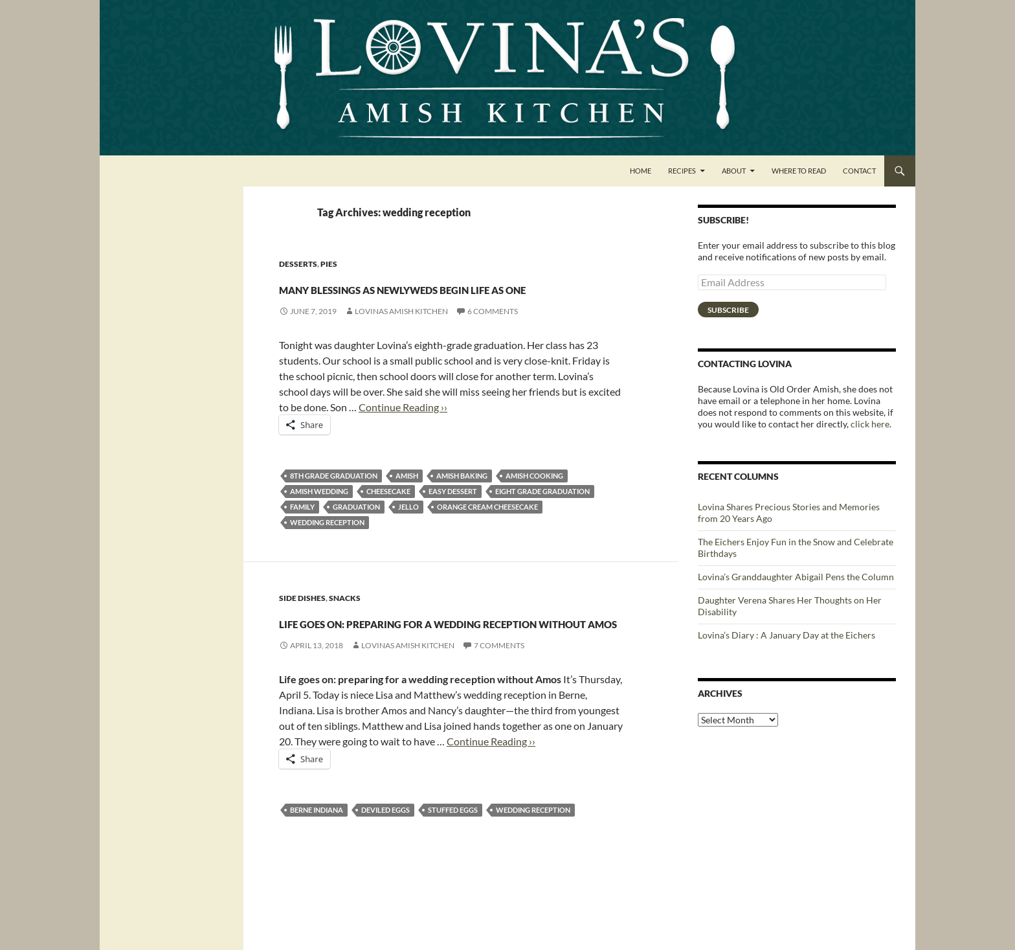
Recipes (682, 170)
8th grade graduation (333, 499)
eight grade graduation (542, 514)
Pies (328, 264)
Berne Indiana (316, 880)
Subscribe (728, 310)
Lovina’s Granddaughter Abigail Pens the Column (796, 576)
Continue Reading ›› (403, 430)
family (302, 530)
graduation (356, 530)
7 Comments (499, 715)
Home (640, 170)
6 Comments (492, 334)
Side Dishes (302, 621)
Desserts (298, 264)
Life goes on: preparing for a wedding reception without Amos (445, 666)
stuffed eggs (453, 880)
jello (408, 530)
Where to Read (799, 170)
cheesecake (388, 514)
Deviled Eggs (385, 880)
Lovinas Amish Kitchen (401, 334)
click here (870, 423)
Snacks (345, 621)
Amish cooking (534, 499)
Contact (859, 170)
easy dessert (453, 514)
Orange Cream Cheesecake (487, 530)
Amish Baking (461, 499)
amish (407, 499)
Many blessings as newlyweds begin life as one (450, 297)
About (734, 170)
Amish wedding (319, 514)
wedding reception (327, 545)
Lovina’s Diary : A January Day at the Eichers (786, 634)
